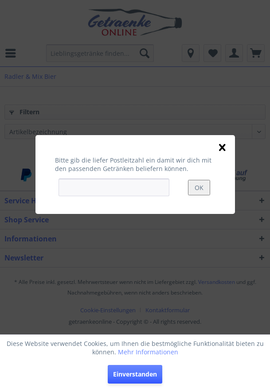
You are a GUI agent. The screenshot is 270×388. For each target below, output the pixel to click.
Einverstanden (135, 374)
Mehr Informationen (148, 352)
